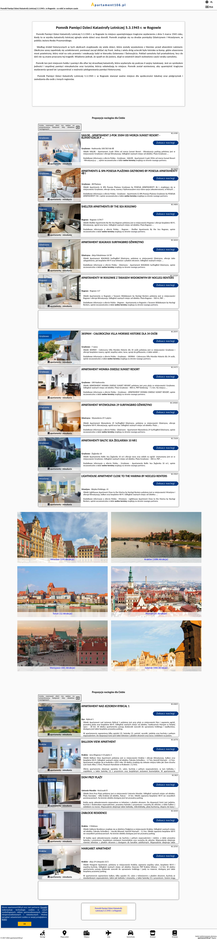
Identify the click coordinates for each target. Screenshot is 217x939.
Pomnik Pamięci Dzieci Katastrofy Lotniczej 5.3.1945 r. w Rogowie (108, 909)
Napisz (214, 938)
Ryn (41, 708)
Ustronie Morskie (47, 779)
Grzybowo (44, 137)
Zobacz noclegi (165, 142)
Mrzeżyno (43, 478)
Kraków (42, 744)
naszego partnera (159, 160)
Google (44, 907)
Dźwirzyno (44, 244)
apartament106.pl (108, 5)
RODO (4, 919)
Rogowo (43, 209)
